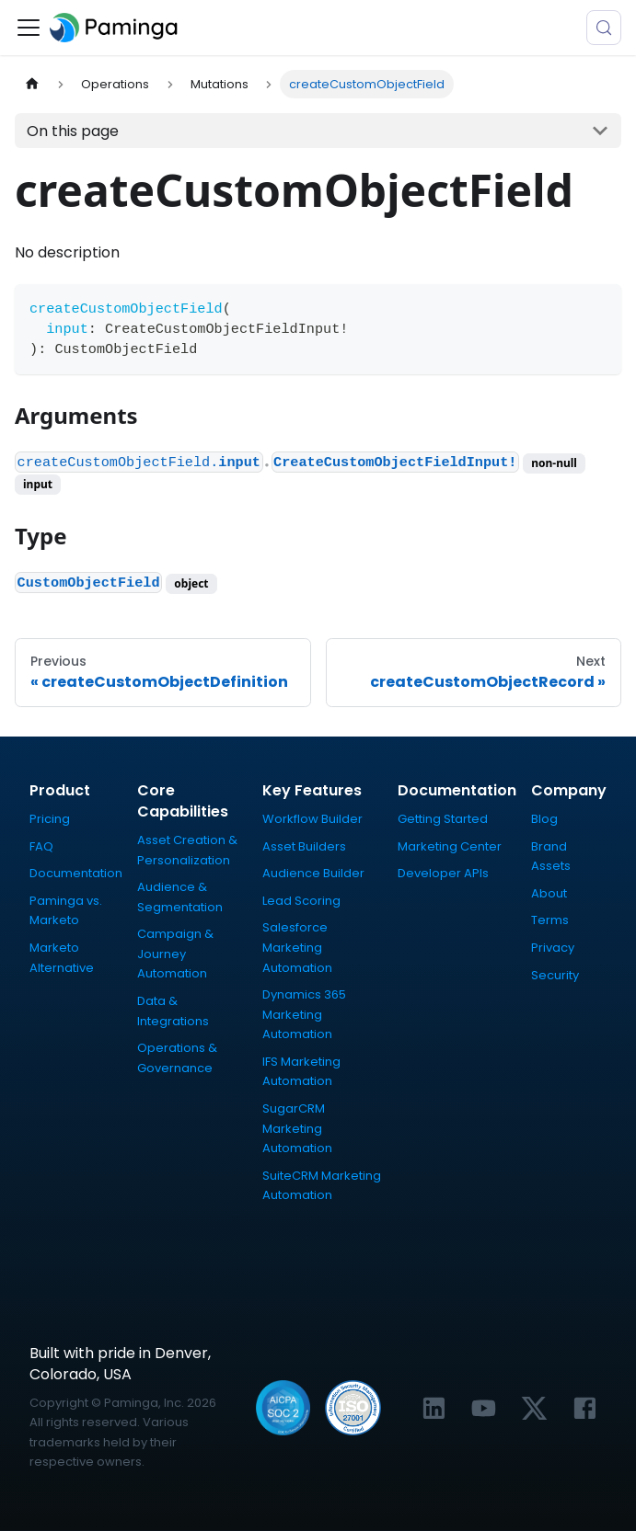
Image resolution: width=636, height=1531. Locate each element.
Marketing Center (450, 846)
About (549, 893)
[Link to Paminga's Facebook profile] (585, 1408)
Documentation (75, 873)
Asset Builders (304, 846)
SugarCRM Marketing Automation (297, 1128)
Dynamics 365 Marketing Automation (304, 1014)
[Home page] (32, 84)
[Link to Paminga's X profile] (534, 1408)
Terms (550, 920)
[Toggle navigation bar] (28, 27)
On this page (73, 131)
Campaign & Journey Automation (175, 953)
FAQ (41, 846)
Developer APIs (443, 873)
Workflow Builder (312, 819)
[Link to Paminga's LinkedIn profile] (434, 1408)
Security (555, 975)
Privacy (552, 947)
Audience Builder (313, 873)
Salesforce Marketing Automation (297, 947)
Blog (544, 819)
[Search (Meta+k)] (603, 27)
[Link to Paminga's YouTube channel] (483, 1408)
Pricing (49, 819)
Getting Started (443, 819)
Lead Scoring (301, 900)
